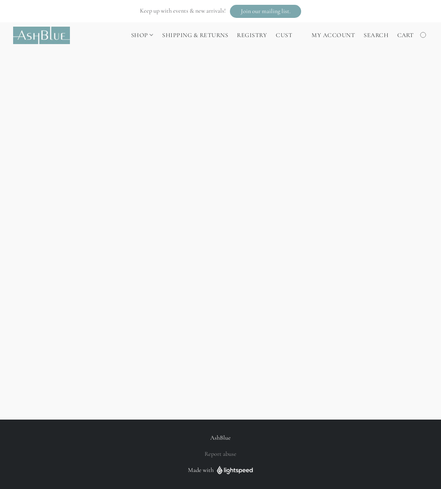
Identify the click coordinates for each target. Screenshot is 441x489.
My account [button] (333, 35)
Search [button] (376, 35)
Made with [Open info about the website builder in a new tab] (220, 470)
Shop (142, 35)
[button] (265, 11)
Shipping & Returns (195, 35)
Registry (252, 35)
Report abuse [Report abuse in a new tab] (220, 454)
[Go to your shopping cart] (412, 35)
